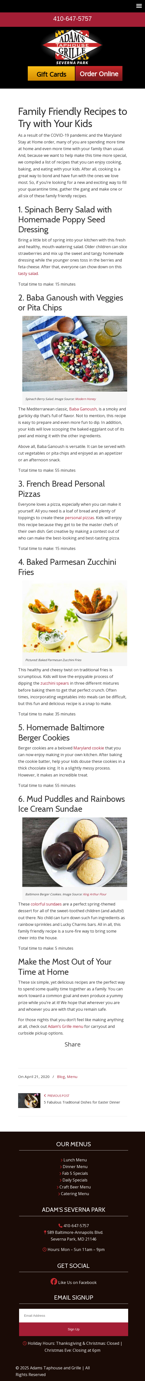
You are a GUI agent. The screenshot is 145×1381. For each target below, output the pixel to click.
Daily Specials (73, 1180)
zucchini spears (54, 683)
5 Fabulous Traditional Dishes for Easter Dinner (82, 1102)
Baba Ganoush (83, 409)
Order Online (99, 73)
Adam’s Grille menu (65, 1026)
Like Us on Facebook (74, 1282)
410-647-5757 (72, 18)
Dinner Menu (73, 1166)
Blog (61, 1076)
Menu (72, 1076)
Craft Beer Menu (74, 1187)
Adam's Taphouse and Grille (72, 47)
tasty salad (28, 273)
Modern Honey (85, 399)
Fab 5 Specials (73, 1173)
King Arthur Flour (94, 894)
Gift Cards (51, 74)
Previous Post (56, 1096)
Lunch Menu (73, 1160)
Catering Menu (73, 1193)
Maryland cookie (88, 748)
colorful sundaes (46, 904)
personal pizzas (79, 517)
